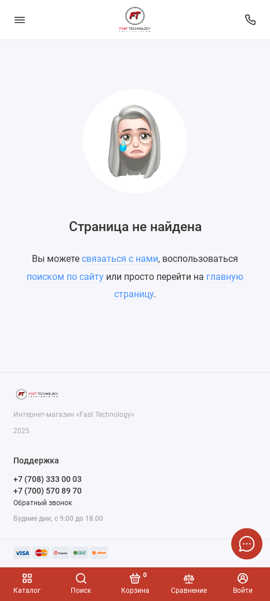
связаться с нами (120, 258)
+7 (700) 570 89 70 (47, 490)
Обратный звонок (42, 503)
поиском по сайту (65, 276)
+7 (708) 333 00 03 (47, 479)
